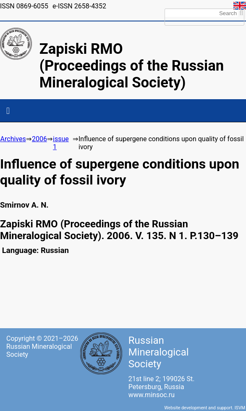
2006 (39, 139)
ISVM (240, 408)
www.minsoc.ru (151, 395)
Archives (13, 139)
